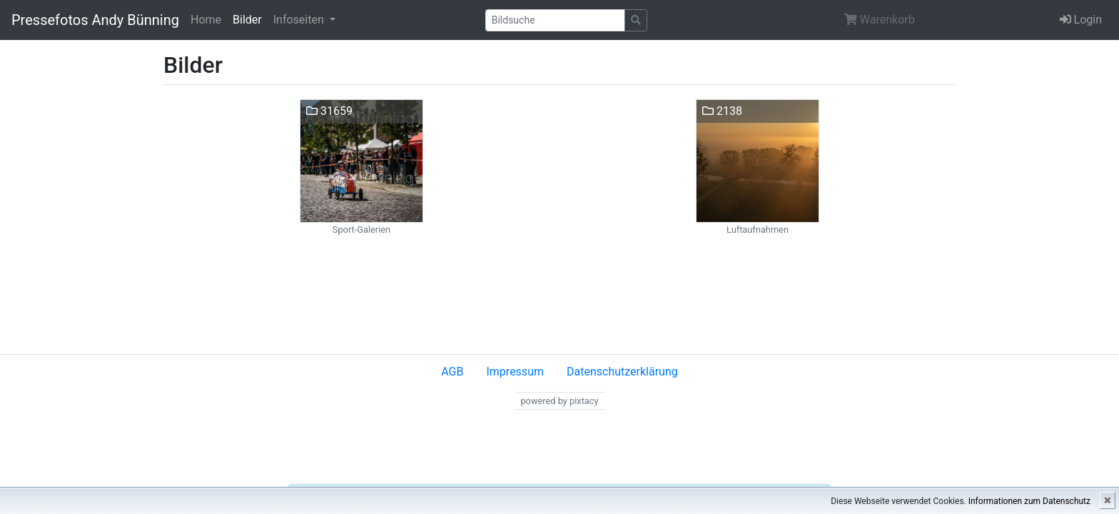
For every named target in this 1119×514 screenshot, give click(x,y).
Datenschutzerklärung (622, 371)
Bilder (247, 19)
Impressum (515, 371)
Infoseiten (300, 19)
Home (206, 19)
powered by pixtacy (559, 400)
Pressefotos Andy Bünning (95, 20)
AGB (452, 371)
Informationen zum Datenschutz (1029, 501)
